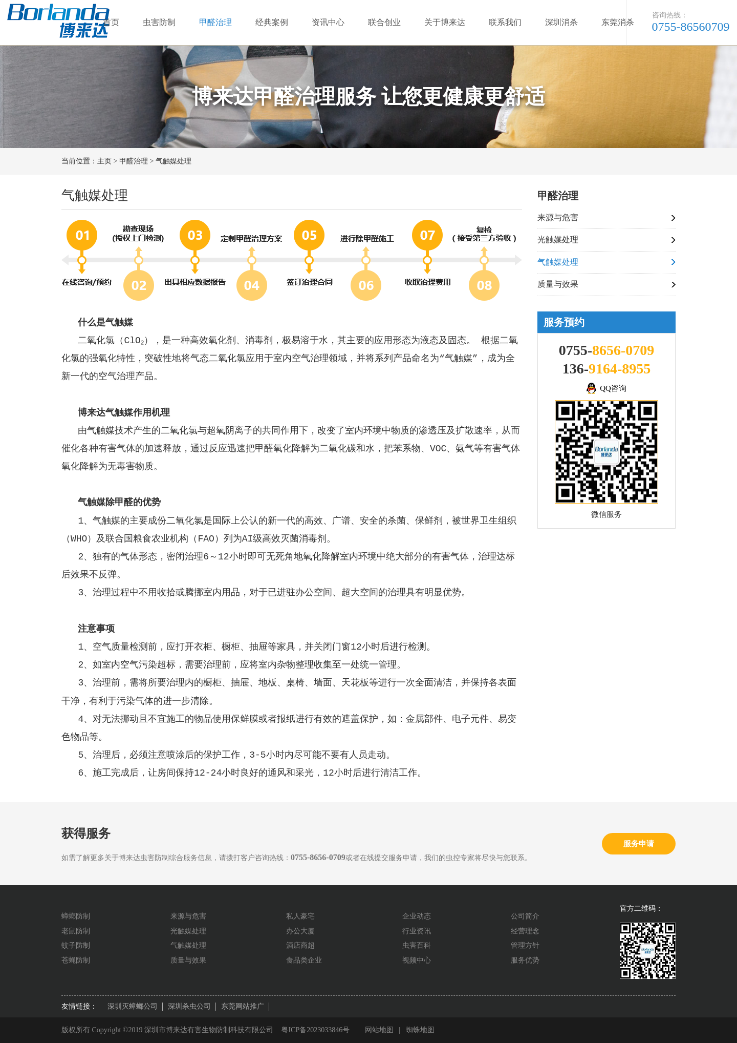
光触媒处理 (557, 239)
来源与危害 (557, 217)
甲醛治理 (215, 22)
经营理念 (525, 931)
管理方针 (525, 945)
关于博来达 (444, 22)
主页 (104, 161)
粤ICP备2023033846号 (315, 1030)
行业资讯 (416, 931)
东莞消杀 (617, 22)
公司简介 (525, 916)
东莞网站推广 (242, 1006)
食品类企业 (304, 960)
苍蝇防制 (75, 960)
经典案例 (271, 22)
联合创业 (384, 22)
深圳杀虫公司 (189, 1006)
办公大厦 (300, 931)
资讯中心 (328, 22)
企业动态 (416, 916)
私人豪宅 (300, 916)
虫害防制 (159, 22)
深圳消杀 (561, 22)
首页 (111, 22)
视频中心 (416, 960)
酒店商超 (300, 945)
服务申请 (638, 844)
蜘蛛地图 (420, 1030)
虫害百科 (416, 945)
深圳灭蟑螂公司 (132, 1006)
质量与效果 (557, 284)
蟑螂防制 (75, 916)
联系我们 (505, 22)
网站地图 (379, 1030)
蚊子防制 (75, 945)
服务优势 (525, 960)
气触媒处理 (173, 161)
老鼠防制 (75, 931)
